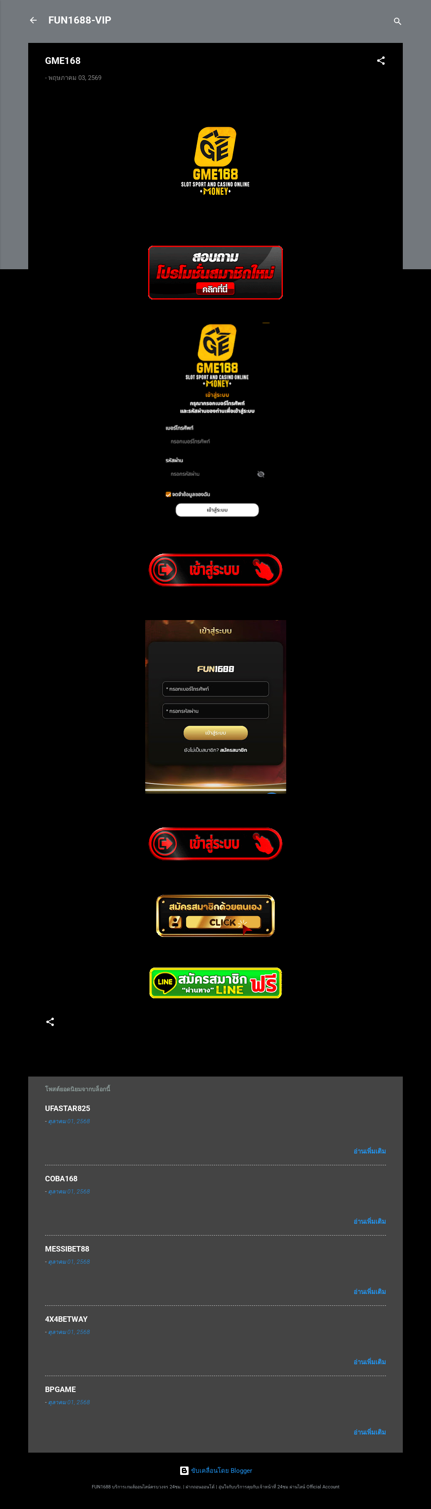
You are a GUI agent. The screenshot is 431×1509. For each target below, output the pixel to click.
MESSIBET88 (67, 1248)
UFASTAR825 (67, 1108)
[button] (381, 62)
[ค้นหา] (398, 23)
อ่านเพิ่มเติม (370, 1151)
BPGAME (60, 1389)
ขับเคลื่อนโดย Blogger (215, 1471)
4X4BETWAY (66, 1319)
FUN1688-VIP (79, 20)
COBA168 (61, 1178)
